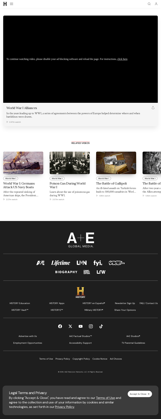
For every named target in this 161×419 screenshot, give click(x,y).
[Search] (149, 3)
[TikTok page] (101, 326)
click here (122, 59)
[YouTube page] (81, 326)
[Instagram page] (91, 326)
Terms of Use (105, 398)
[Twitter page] (70, 326)
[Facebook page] (60, 326)
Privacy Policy (64, 407)
